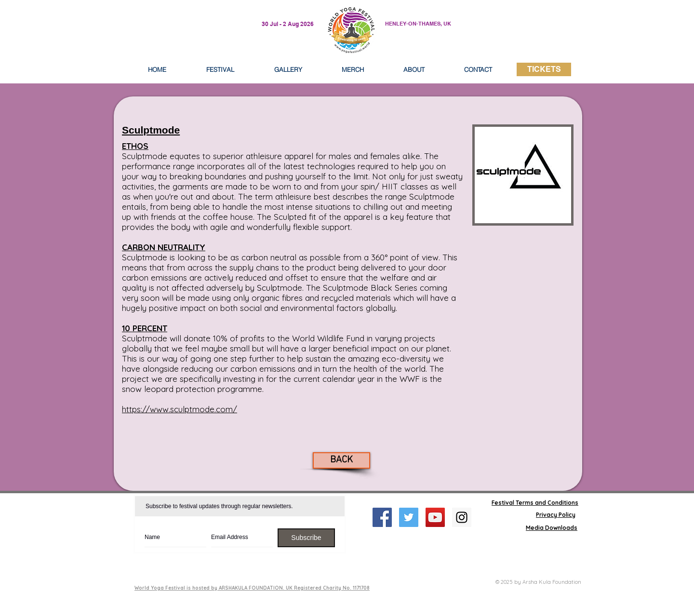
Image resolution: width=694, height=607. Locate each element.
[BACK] (341, 460)
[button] (414, 69)
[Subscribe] (306, 537)
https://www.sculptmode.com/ (179, 409)
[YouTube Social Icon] (435, 517)
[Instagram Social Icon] (461, 517)
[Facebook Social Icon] (382, 517)
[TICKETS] (544, 69)
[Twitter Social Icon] (408, 517)
